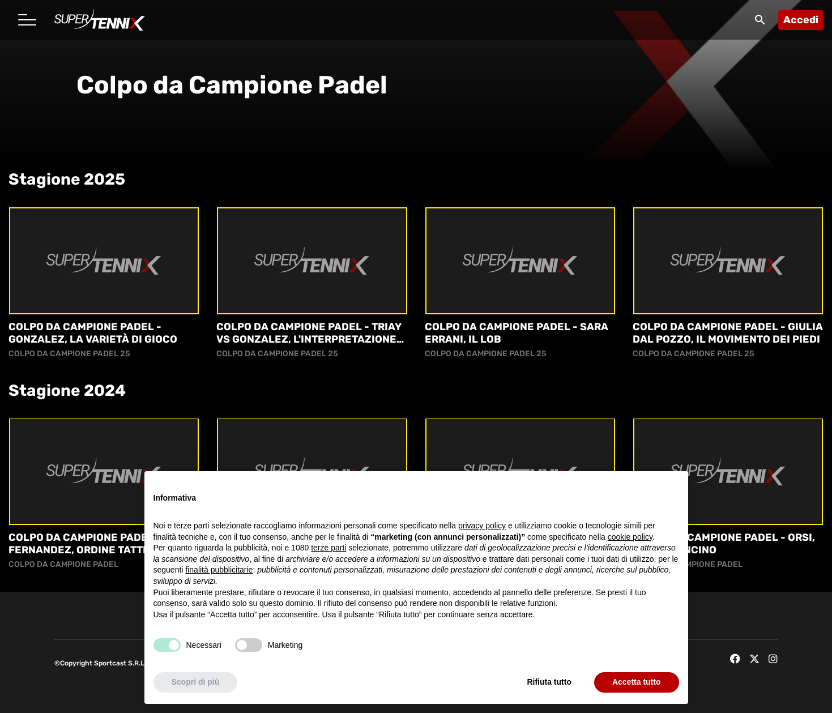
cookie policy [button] (630, 536)
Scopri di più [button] (196, 681)
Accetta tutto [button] (636, 681)
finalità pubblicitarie (219, 569)
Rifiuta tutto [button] (549, 681)
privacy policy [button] (482, 525)
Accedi (800, 20)
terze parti (328, 547)
